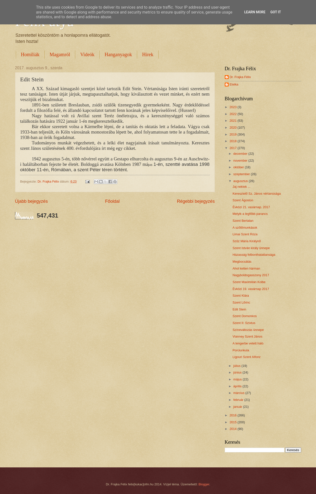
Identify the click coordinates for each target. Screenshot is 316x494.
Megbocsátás (242, 261)
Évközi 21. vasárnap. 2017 (251, 207)
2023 (233, 107)
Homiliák (30, 54)
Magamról (60, 54)
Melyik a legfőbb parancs (250, 214)
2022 (233, 114)
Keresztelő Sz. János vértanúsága (257, 193)
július (237, 366)
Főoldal (112, 201)
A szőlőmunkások (245, 227)
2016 (233, 415)
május (238, 379)
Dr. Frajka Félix (240, 77)
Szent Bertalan (243, 220)
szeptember (242, 174)
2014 (233, 429)
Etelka (234, 84)
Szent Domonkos (245, 316)
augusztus (241, 181)
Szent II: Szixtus (244, 323)
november (240, 160)
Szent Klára (241, 295)
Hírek (147, 54)
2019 (233, 134)
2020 (233, 127)
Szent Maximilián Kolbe (249, 282)
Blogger (204, 484)
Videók (87, 54)
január (238, 407)
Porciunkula (241, 350)
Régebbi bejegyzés (196, 201)
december (240, 153)
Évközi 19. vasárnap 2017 (251, 289)
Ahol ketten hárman (246, 268)
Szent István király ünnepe (251, 248)
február (238, 400)
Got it (275, 12)
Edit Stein (239, 309)
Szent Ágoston (243, 200)
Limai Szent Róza (245, 234)
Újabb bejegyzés (31, 201)
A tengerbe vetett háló (248, 343)
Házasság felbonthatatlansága (254, 254)
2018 (233, 141)
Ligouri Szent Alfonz (247, 357)
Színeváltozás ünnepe (248, 330)
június (237, 372)
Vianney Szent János (247, 336)
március (239, 393)
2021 (233, 120)
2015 (233, 422)
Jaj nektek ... (241, 186)
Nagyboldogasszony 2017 (251, 275)
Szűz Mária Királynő (247, 241)
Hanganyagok (118, 54)
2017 (233, 148)
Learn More (254, 12)
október (239, 167)
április (237, 386)
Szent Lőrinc (241, 302)
